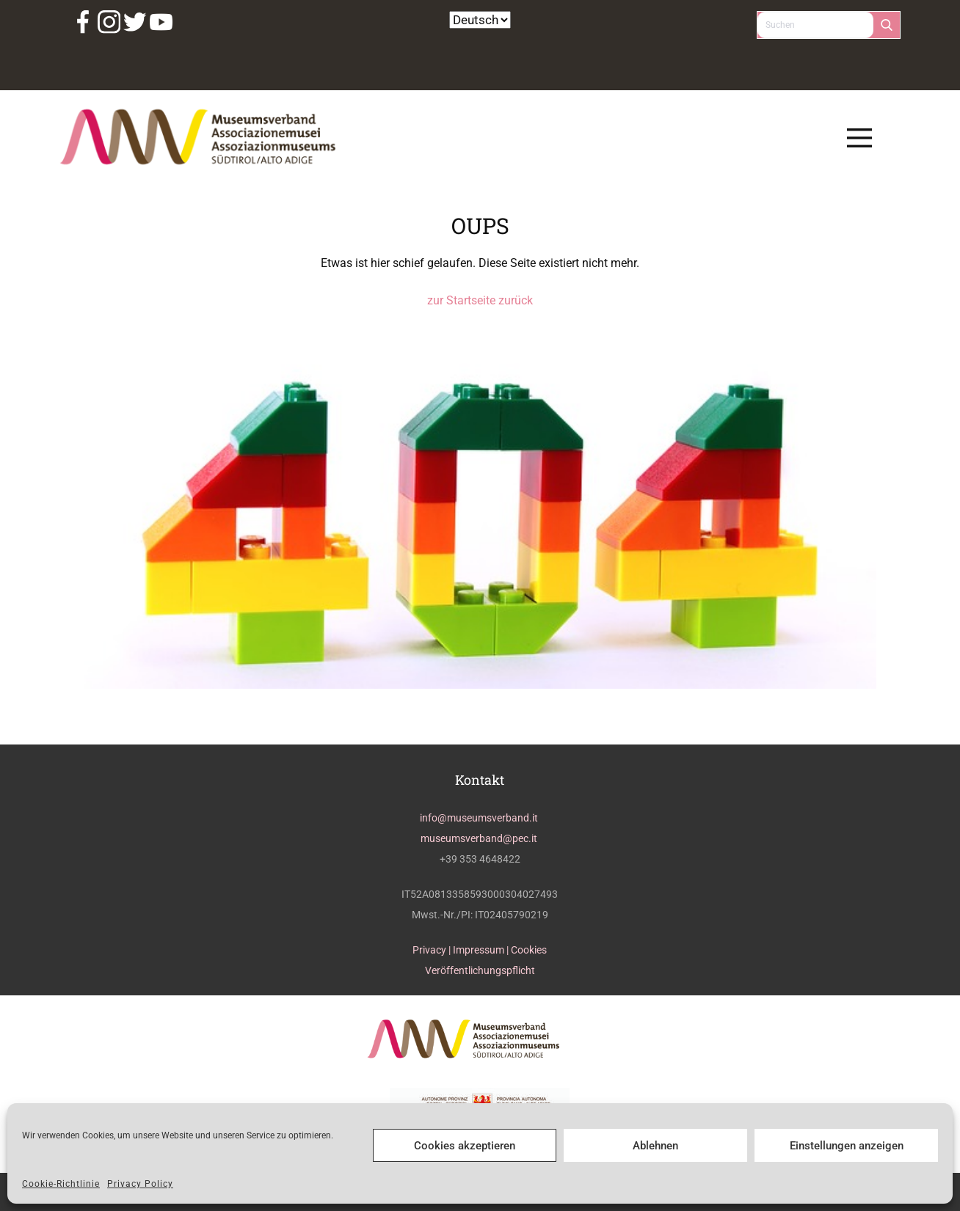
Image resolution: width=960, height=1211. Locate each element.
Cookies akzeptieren (464, 1145)
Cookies (529, 950)
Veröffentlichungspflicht (480, 970)
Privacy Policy (140, 1184)
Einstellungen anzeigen (846, 1145)
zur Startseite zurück (480, 300)
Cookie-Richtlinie (61, 1184)
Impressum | (482, 950)
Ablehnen (655, 1145)
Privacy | (432, 950)
